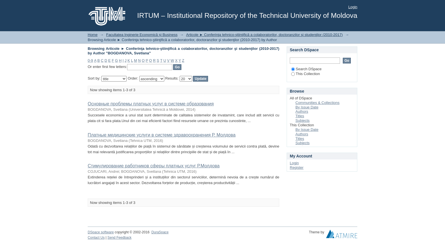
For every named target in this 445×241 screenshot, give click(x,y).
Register (296, 167)
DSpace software (101, 232)
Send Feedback (120, 238)
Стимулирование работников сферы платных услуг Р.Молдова (154, 165)
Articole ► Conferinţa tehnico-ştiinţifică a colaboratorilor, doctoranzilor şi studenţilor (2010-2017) (264, 35)
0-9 (90, 60)
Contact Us (96, 238)
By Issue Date (306, 107)
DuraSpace (159, 232)
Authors (301, 111)
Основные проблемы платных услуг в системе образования (151, 103)
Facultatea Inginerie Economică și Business (141, 35)
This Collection (305, 74)
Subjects (302, 120)
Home (93, 35)
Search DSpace (306, 69)
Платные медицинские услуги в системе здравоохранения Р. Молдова (162, 135)
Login (352, 7)
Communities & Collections (317, 103)
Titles (299, 116)
